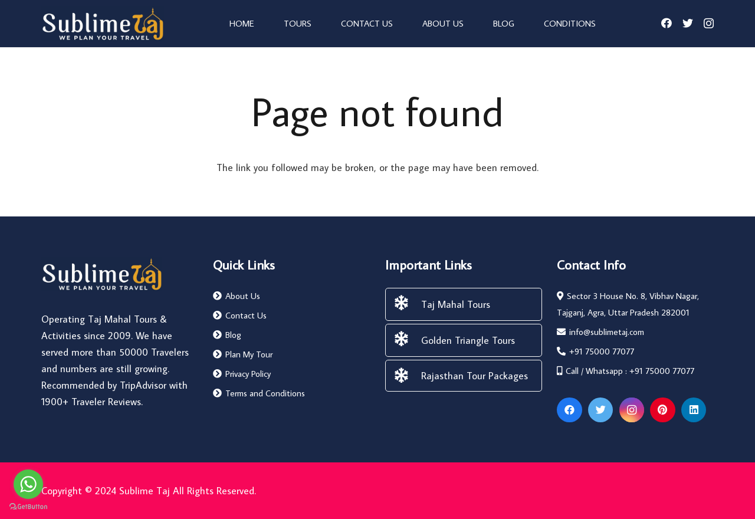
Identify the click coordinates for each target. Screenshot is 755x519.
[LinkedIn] (694, 410)
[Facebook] (666, 23)
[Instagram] (709, 23)
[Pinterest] (662, 410)
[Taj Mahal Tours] (407, 304)
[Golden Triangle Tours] (407, 340)
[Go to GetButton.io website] (28, 507)
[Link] (102, 23)
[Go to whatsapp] (28, 484)
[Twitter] (687, 23)
